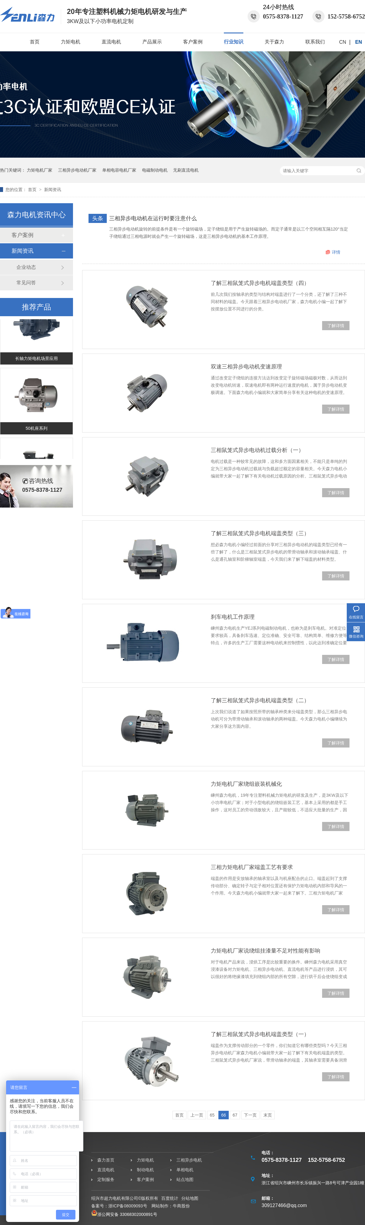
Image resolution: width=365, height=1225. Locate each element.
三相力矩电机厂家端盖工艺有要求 (252, 867)
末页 (267, 1115)
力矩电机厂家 (39, 170)
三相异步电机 (189, 1160)
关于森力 (274, 41)
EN (358, 42)
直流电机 (111, 41)
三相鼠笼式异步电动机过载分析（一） (257, 450)
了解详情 (335, 325)
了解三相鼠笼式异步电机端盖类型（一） (260, 1034)
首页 (35, 41)
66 (223, 1115)
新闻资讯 (52, 189)
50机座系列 (36, 429)
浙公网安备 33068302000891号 (124, 1214)
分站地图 (189, 1198)
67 (235, 1115)
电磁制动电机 (155, 170)
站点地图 (184, 1179)
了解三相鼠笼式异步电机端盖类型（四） (260, 283)
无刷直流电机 (186, 170)
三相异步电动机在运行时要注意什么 (153, 218)
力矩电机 (70, 41)
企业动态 (26, 267)
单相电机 (184, 1169)
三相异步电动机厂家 (77, 170)
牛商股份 (181, 1205)
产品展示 (152, 41)
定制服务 (105, 1179)
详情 (336, 252)
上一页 (196, 1115)
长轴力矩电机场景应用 (36, 360)
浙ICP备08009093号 (127, 1205)
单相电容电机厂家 (119, 170)
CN (342, 42)
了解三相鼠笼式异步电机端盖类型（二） (260, 700)
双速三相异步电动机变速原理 (246, 367)
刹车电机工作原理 (233, 617)
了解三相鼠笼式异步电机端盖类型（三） (260, 533)
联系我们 (315, 41)
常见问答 (26, 282)
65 (212, 1115)
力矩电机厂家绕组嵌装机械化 (246, 784)
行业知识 (233, 41)
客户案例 (193, 41)
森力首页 (105, 1160)
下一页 (250, 1115)
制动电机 (145, 1169)
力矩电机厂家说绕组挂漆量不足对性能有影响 (265, 951)
